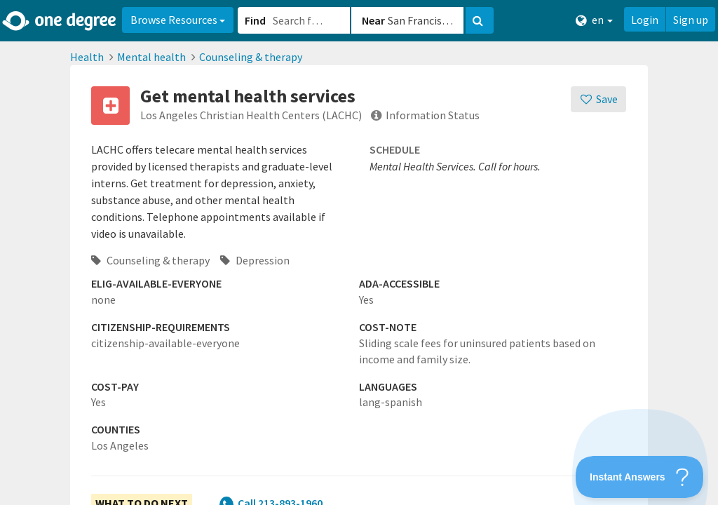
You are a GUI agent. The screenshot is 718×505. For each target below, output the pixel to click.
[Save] (598, 99)
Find (255, 20)
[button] (359, 252)
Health (87, 57)
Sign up (690, 20)
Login (644, 20)
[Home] (60, 21)
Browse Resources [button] (177, 20)
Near (373, 20)
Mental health (151, 57)
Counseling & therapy (250, 57)
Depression (255, 260)
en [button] (594, 20)
